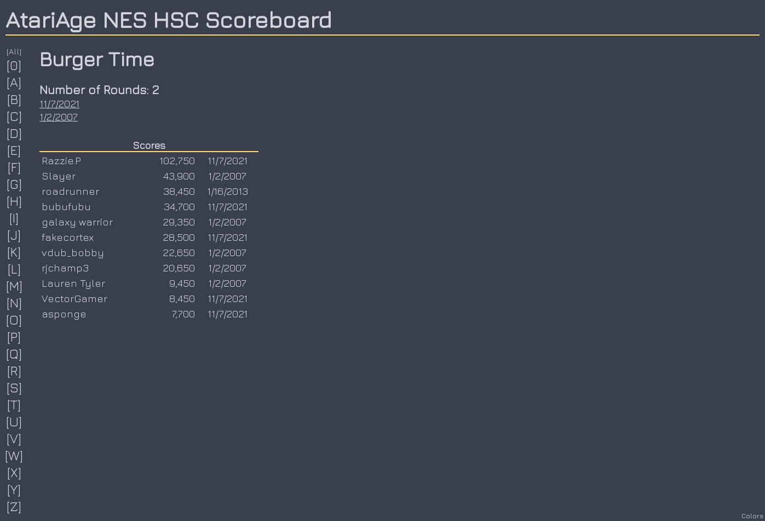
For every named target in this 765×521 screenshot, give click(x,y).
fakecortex (68, 237)
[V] (14, 438)
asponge (64, 314)
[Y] (14, 489)
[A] (14, 82)
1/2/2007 (58, 117)
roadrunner (70, 191)
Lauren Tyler (73, 283)
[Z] (14, 506)
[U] (14, 421)
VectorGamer (74, 298)
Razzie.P (61, 160)
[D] (14, 133)
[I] (14, 217)
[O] (14, 319)
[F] (14, 167)
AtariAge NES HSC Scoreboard (168, 19)
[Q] (14, 353)
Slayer (59, 176)
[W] (14, 455)
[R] (14, 370)
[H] (14, 201)
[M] (14, 285)
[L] (14, 268)
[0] (14, 65)
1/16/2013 (227, 191)
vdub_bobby (73, 252)
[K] (14, 251)
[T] (14, 404)
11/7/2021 (59, 103)
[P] (14, 336)
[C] (14, 116)
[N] (14, 302)
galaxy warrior (77, 222)
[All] (14, 51)
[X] (14, 472)
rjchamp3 (65, 268)
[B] (14, 99)
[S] (14, 387)
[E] (14, 150)
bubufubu (66, 206)
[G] (14, 184)
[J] (14, 234)
